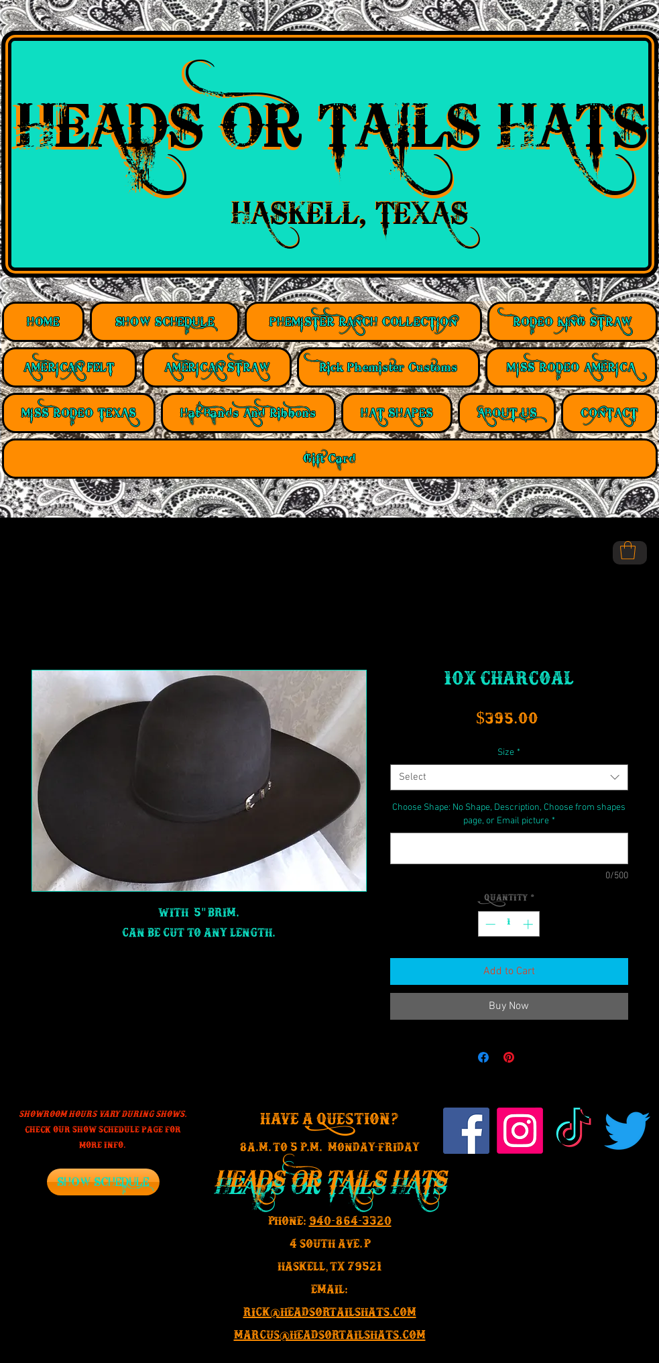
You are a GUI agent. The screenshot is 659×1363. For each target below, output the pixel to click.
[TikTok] (573, 1131)
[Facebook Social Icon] (466, 1131)
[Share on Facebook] (483, 1057)
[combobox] (509, 777)
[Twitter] (627, 1131)
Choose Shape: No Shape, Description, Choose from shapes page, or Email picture (508, 814)
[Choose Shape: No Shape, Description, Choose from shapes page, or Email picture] (509, 848)
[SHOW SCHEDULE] (103, 1182)
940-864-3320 (350, 1223)
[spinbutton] (509, 924)
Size (508, 752)
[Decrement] (489, 924)
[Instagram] (520, 1131)
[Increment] (529, 924)
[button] (628, 550)
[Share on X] (534, 1057)
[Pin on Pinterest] (509, 1057)
